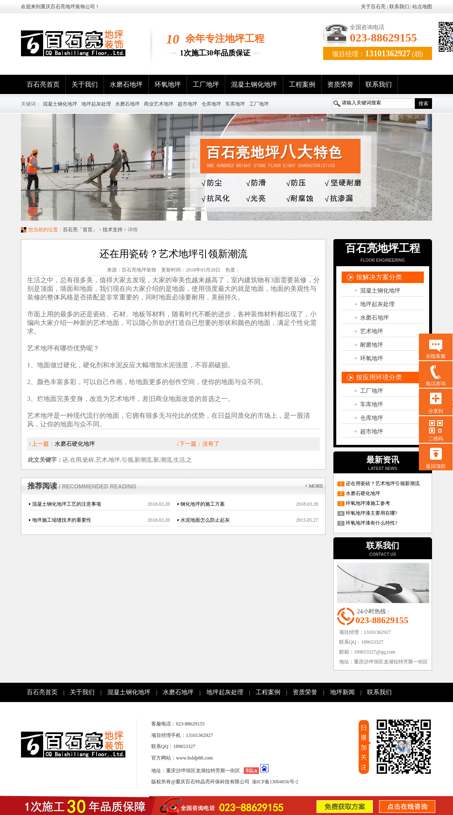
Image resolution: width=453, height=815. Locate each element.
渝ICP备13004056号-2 (275, 782)
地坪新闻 (342, 692)
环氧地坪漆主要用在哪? (371, 513)
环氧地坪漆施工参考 (368, 503)
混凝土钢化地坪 (254, 84)
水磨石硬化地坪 (363, 493)
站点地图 (422, 6)
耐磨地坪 (371, 345)
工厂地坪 (206, 84)
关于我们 (85, 84)
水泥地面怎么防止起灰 (205, 520)
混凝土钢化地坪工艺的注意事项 (66, 504)
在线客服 (436, 356)
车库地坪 (235, 104)
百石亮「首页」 (80, 230)
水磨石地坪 (126, 84)
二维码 (435, 439)
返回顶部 (436, 466)
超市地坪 (187, 104)
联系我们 (399, 6)
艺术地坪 (371, 331)
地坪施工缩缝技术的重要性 (61, 520)
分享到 (435, 411)
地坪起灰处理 (96, 104)
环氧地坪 (168, 84)
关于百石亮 (373, 6)
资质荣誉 (340, 84)
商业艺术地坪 (158, 104)
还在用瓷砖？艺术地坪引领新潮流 (383, 483)
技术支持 (112, 230)
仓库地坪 (211, 104)
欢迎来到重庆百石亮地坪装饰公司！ (60, 6)
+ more (314, 486)
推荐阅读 (82, 486)
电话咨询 (436, 384)
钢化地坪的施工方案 (202, 504)
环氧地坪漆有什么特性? (371, 523)
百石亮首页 (43, 84)
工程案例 (302, 84)
